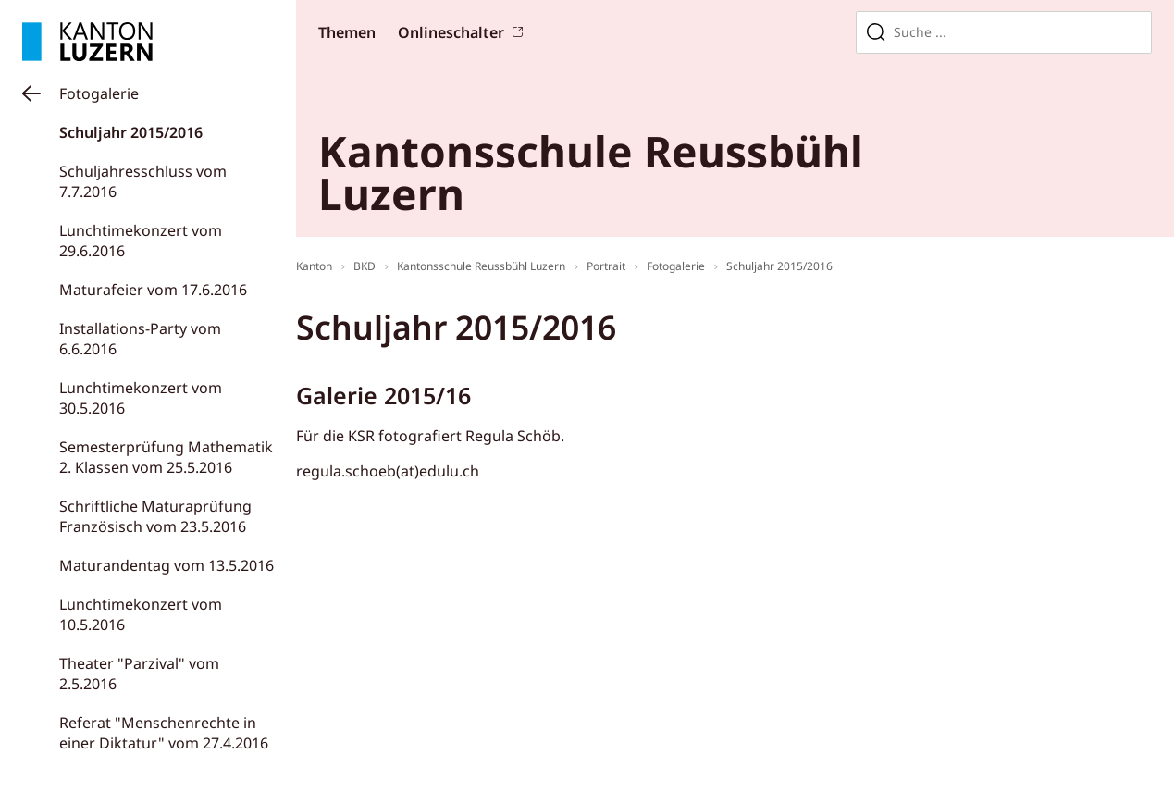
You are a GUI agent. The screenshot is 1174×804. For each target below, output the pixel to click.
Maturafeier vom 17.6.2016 (153, 289)
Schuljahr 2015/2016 (131, 132)
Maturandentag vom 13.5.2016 (166, 565)
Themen (347, 32)
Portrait (606, 266)
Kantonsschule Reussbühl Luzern (481, 266)
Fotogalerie (99, 93)
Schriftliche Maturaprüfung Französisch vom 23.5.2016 (155, 516)
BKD (364, 266)
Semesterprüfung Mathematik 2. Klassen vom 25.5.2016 (166, 457)
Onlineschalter (451, 32)
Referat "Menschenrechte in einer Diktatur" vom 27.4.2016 (163, 732)
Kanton (314, 266)
